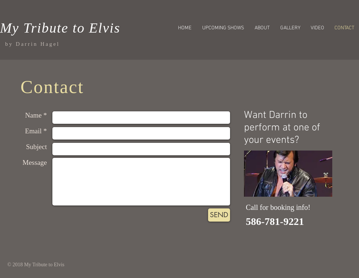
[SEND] (219, 215)
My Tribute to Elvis (60, 28)
